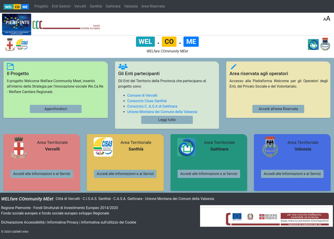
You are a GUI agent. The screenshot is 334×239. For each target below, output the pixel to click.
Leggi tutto (167, 120)
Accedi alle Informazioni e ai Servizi (41, 174)
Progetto (41, 6)
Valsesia (131, 6)
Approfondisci (55, 109)
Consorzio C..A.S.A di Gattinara (152, 106)
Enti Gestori (61, 6)
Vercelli (80, 6)
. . (167, 41)
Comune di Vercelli (142, 95)
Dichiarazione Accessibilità (23, 222)
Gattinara (112, 6)
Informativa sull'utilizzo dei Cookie (108, 222)
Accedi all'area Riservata (278, 109)
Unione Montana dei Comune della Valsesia (162, 112)
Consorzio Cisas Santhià (147, 101)
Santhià (96, 6)
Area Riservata (153, 6)
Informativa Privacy (62, 222)
